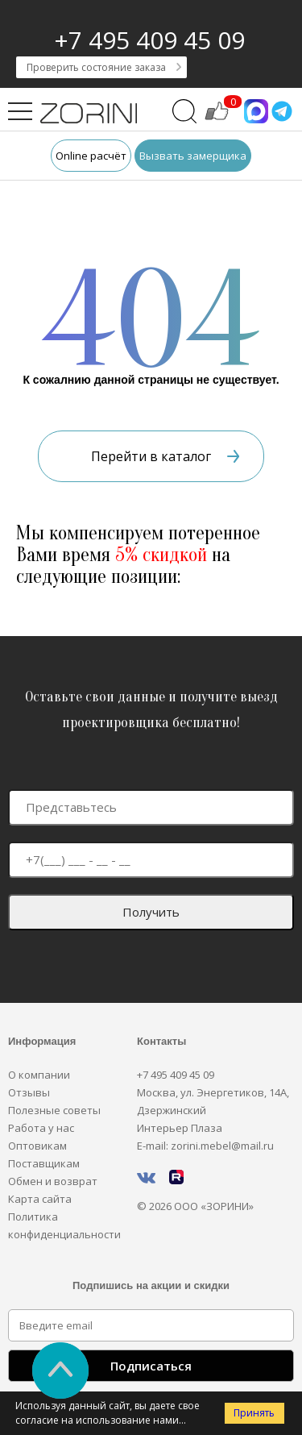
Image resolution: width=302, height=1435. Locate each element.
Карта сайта (40, 1199)
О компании (39, 1074)
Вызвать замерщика (192, 155)
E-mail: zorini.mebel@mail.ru (205, 1145)
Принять (254, 1413)
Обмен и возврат (52, 1181)
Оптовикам (37, 1145)
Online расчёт (91, 155)
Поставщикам (44, 1163)
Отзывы (29, 1092)
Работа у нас (41, 1128)
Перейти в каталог (165, 456)
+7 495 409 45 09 (149, 39)
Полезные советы (54, 1110)
